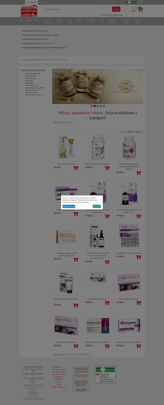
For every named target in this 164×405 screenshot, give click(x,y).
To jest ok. (96, 206)
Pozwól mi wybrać (69, 206)
